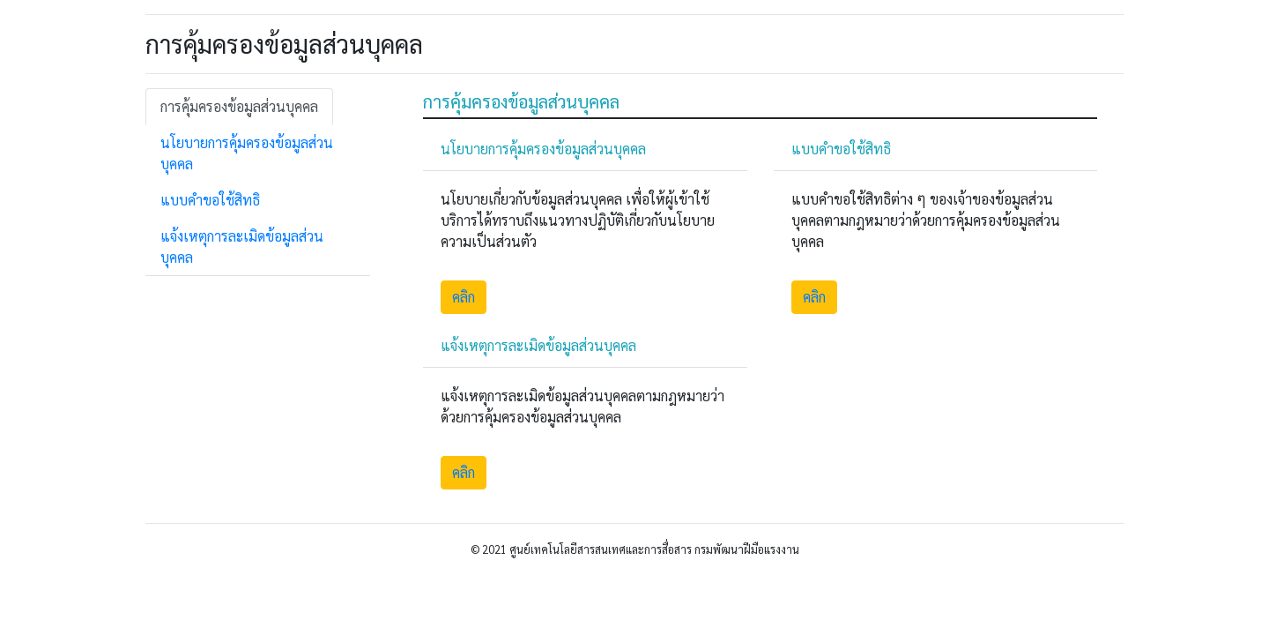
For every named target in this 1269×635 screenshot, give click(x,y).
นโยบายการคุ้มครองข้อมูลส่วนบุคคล (246, 153)
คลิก (463, 297)
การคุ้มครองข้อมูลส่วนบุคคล (239, 106)
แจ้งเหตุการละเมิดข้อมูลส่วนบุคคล (241, 246)
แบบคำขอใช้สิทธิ (210, 199)
